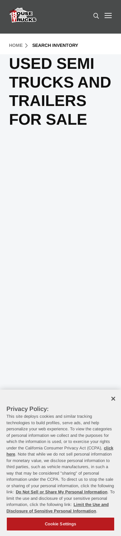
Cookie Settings (60, 523)
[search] (96, 16)
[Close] (113, 399)
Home (18, 45)
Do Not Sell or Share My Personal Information (61, 491)
